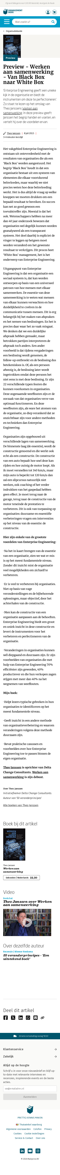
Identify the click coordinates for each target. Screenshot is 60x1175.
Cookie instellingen (34, 1133)
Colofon (37, 1129)
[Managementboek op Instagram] (38, 1151)
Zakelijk (30, 1056)
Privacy (48, 1129)
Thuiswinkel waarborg (29, 1124)
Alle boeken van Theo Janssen (20, 805)
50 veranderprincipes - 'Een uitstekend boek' (26, 957)
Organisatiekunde (14, 31)
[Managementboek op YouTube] (30, 1151)
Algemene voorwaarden (18, 1129)
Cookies (18, 1133)
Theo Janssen (13, 133)
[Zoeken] (31, 22)
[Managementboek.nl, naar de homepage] (12, 13)
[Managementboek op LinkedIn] (22, 1151)
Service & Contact (24, 1138)
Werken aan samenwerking (13, 870)
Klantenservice (30, 1049)
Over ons (40, 1138)
